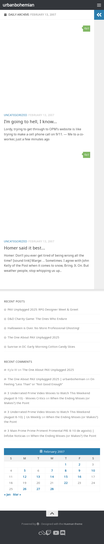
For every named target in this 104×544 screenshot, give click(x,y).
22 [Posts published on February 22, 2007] (66, 483)
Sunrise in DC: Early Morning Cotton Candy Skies (41, 346)
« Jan (7, 494)
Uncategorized (15, 115)
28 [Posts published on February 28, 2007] (52, 489)
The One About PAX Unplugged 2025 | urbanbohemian (46, 379)
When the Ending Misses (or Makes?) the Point (63, 436)
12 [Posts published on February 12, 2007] (24, 477)
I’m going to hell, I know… (30, 121)
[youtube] (55, 533)
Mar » (17, 494)
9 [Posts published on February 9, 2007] (79, 470)
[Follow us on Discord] (63, 533)
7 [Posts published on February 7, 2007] (52, 470)
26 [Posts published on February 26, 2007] (24, 489)
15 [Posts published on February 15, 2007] (66, 477)
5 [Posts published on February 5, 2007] (25, 470)
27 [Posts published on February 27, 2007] (38, 489)
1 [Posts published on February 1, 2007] (66, 464)
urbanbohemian (18, 5)
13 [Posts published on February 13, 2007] (38, 477)
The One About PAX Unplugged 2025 (33, 337)
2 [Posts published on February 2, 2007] (79, 464)
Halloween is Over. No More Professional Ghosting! (43, 328)
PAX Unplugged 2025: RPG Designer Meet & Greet (43, 309)
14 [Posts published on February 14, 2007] (52, 477)
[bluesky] (41, 533)
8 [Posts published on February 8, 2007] (66, 470)
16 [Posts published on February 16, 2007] (79, 477)
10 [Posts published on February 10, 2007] (93, 470)
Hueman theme (73, 524)
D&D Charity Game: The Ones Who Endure (37, 319)
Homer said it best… (24, 248)
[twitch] (48, 533)
